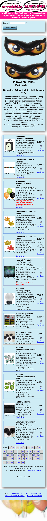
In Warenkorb (40, 148)
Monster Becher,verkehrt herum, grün (26, 377)
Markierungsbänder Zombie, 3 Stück (24, 315)
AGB (26, 493)
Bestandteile (20, 155)
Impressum (16, 493)
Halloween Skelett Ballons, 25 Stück (23, 183)
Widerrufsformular (34, 496)
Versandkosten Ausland (33, 470)
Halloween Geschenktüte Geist (24, 137)
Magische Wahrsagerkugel (23, 290)
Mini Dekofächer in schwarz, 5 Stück (24, 333)
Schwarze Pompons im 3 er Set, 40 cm (26, 423)
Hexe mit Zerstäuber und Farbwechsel (24, 261)
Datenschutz (36, 493)
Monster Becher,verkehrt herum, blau (26, 350)
